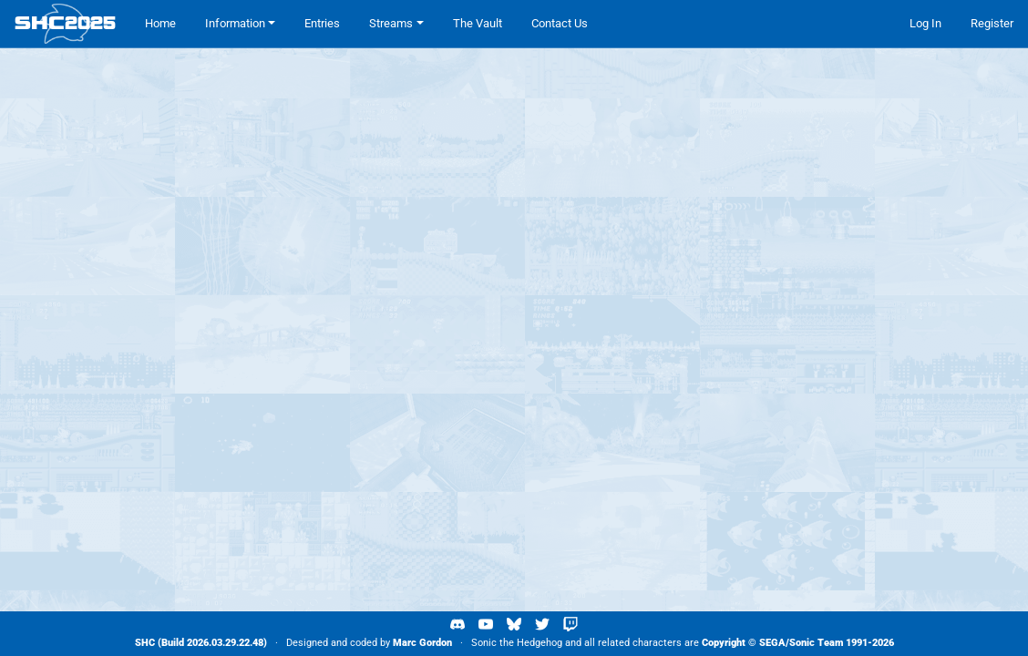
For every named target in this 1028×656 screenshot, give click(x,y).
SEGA (772, 643)
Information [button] (235, 23)
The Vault (477, 23)
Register (992, 23)
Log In (925, 23)
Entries (322, 23)
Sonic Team (816, 643)
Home (160, 23)
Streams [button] (391, 23)
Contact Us (559, 23)
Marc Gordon (422, 643)
